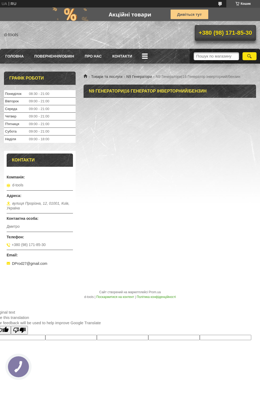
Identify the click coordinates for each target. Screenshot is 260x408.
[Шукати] (249, 56)
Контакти (122, 56)
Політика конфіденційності (156, 297)
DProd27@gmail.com (29, 263)
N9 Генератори (139, 76)
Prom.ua (155, 292)
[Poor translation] (19, 330)
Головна (14, 56)
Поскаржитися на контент (115, 297)
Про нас (93, 56)
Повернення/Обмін (54, 56)
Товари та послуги (106, 76)
